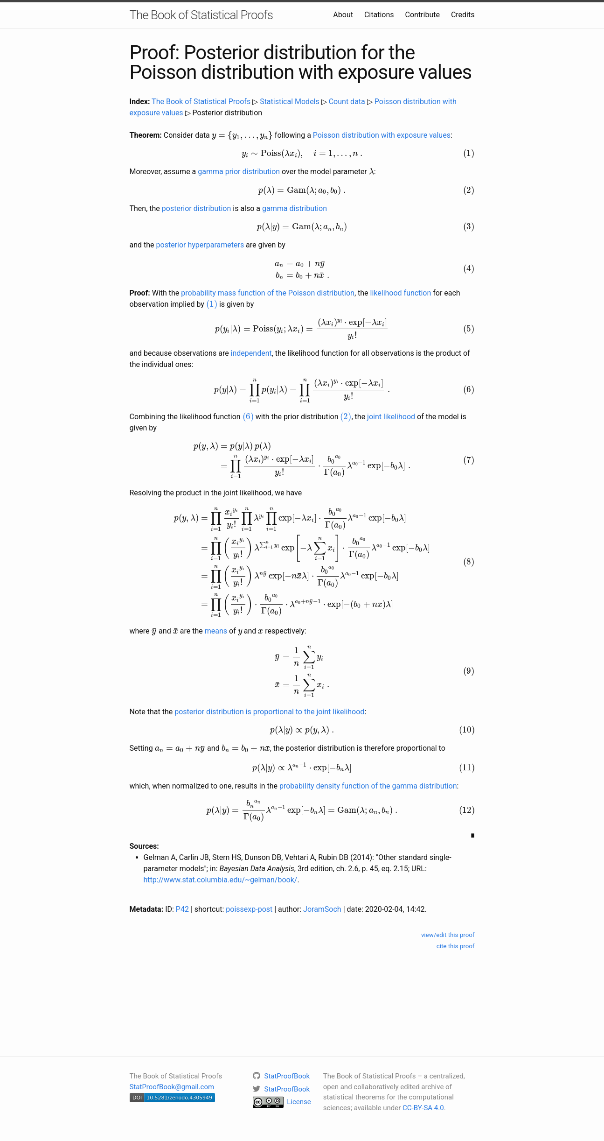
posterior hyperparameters (200, 244)
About (343, 14)
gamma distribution (294, 208)
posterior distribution (196, 208)
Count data (347, 101)
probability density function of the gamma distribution (368, 786)
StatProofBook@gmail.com (172, 1087)
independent (251, 353)
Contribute (422, 14)
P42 (182, 909)
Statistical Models (289, 101)
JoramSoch (322, 909)
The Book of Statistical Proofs (201, 15)
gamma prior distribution (239, 171)
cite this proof (456, 946)
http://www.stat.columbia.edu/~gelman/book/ (221, 879)
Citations (379, 14)
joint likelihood (391, 416)
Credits (463, 14)
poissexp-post (249, 909)
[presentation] (242, 135)
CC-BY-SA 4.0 (423, 1108)
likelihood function (400, 293)
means (216, 631)
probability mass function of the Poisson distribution (267, 293)
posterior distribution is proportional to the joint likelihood (269, 711)
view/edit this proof (448, 934)
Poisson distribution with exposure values (382, 135)
